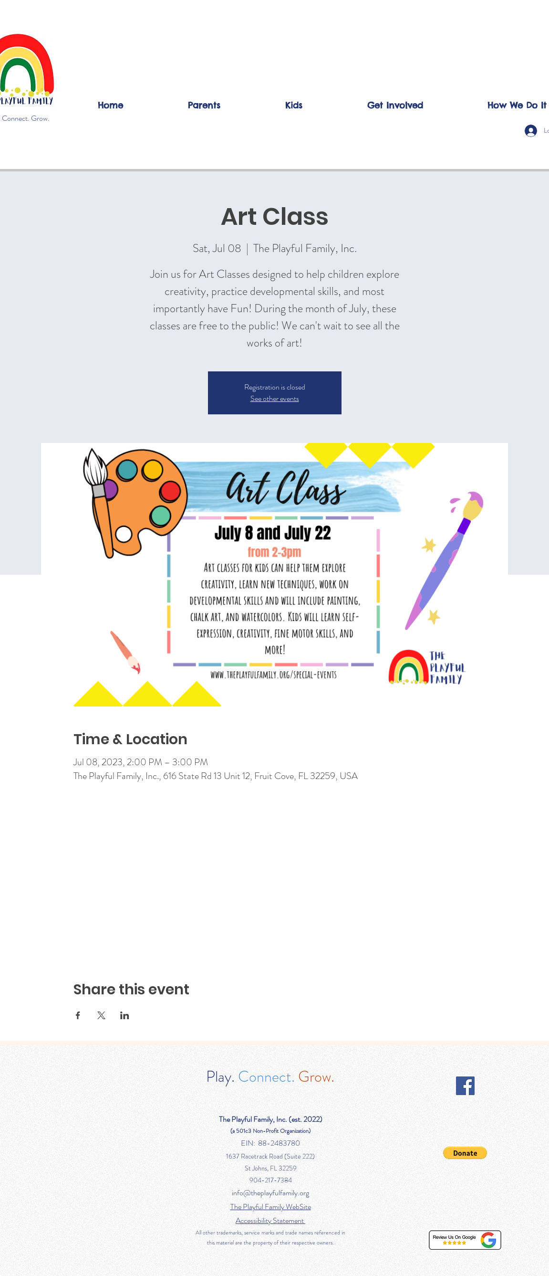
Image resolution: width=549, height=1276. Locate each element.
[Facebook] (465, 1085)
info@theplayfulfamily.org (270, 1192)
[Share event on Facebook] (78, 1015)
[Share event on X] (101, 1015)
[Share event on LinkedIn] (124, 1015)
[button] (204, 105)
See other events (274, 398)
